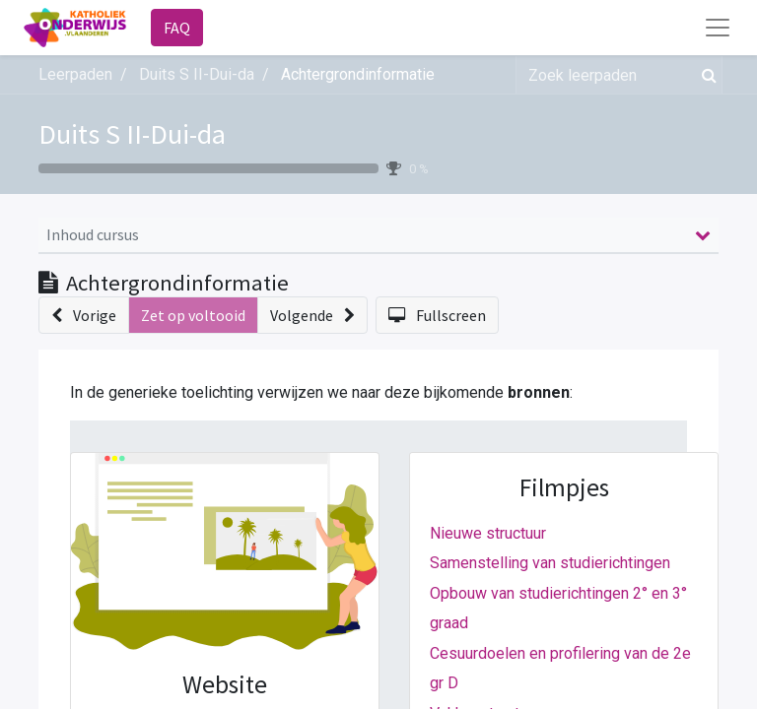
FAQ (177, 27)
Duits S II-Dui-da (132, 134)
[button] (83, 315)
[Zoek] (705, 75)
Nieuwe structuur (488, 533)
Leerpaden (75, 74)
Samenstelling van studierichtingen (550, 562)
